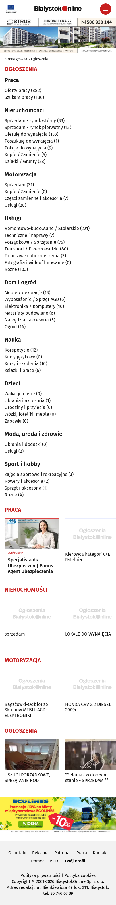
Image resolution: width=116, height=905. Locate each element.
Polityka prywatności (40, 875)
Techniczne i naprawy (26, 235)
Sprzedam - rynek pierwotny (34, 127)
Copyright (21, 881)
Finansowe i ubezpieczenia (32, 255)
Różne (11, 269)
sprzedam (15, 634)
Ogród (11, 326)
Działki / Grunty (21, 161)
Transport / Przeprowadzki (32, 249)
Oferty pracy (17, 90)
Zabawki (13, 421)
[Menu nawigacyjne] (105, 9)
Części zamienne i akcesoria (33, 198)
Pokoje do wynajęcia (25, 148)
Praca (81, 852)
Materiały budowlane (26, 313)
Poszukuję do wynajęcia (29, 141)
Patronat (62, 852)
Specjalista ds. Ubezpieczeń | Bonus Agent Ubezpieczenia (30, 565)
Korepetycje (17, 350)
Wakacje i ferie (20, 393)
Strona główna (16, 59)
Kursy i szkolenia (22, 363)
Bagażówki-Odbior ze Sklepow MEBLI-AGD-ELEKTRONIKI (26, 710)
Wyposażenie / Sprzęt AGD (32, 299)
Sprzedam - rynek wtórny (30, 120)
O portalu (17, 852)
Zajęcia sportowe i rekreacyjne (36, 474)
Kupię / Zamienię (22, 154)
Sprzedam (15, 184)
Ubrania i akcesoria (25, 400)
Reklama (40, 852)
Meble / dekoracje (23, 292)
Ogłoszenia (39, 59)
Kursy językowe (20, 357)
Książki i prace (19, 370)
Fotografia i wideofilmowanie (34, 262)
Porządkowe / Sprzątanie (30, 242)
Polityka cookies (80, 875)
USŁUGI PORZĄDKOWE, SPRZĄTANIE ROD (27, 777)
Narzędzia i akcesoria (27, 320)
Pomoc (37, 861)
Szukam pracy (19, 97)
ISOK (54, 861)
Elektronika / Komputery (30, 306)
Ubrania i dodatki (23, 444)
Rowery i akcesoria (24, 481)
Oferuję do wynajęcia (26, 134)
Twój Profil (75, 861)
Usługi (11, 205)
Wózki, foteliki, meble (27, 414)
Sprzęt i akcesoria (23, 488)
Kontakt (100, 852)
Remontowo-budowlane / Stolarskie (42, 228)
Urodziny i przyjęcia (25, 407)
